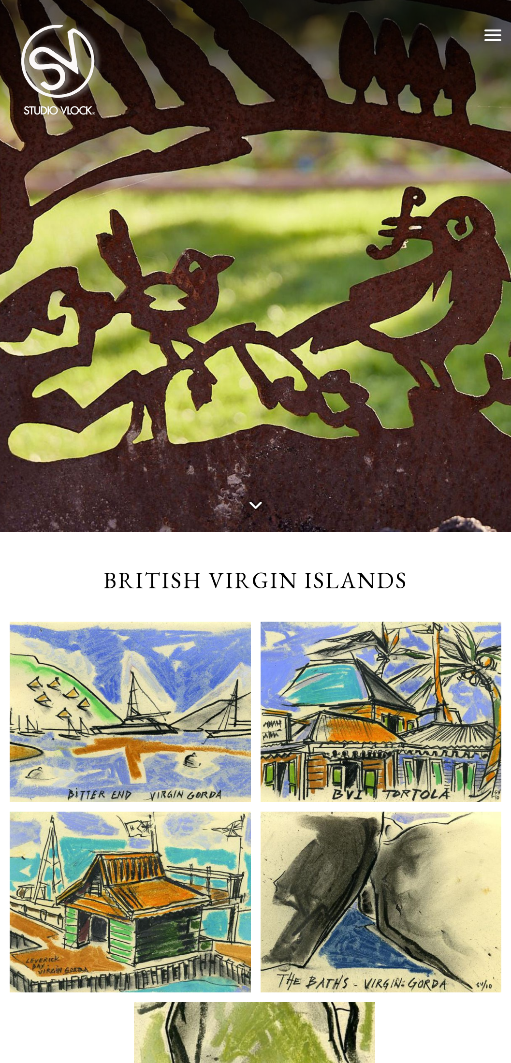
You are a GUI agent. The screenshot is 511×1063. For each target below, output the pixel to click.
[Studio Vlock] (58, 67)
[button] (493, 34)
